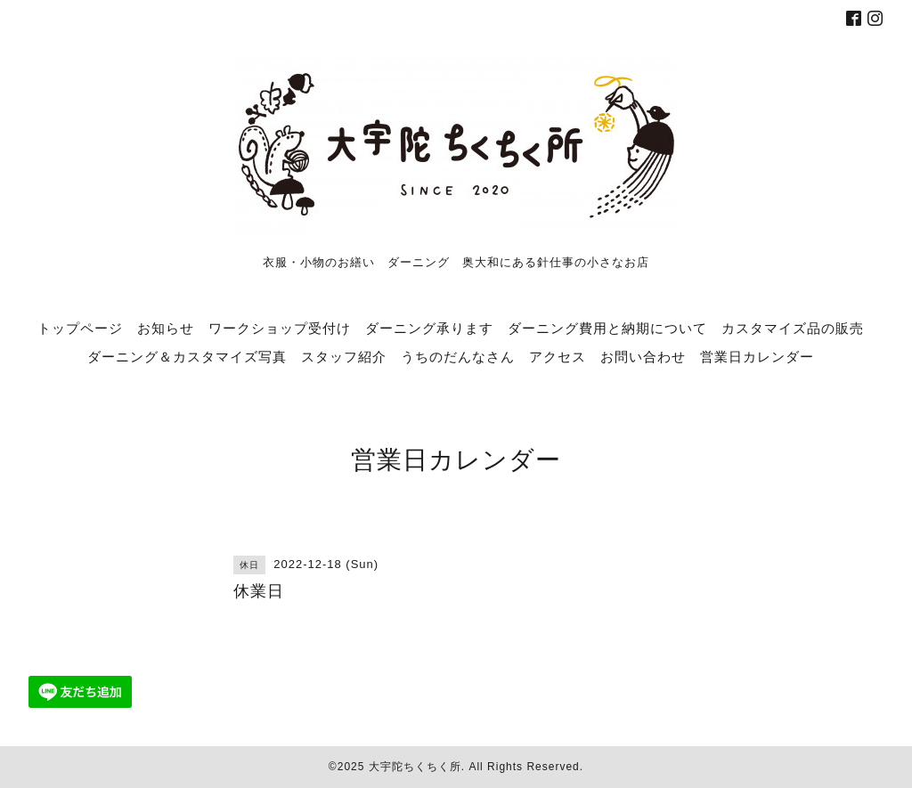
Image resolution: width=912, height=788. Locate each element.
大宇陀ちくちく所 (415, 766)
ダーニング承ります (429, 328)
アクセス (557, 356)
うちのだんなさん (458, 356)
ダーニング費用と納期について (607, 328)
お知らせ (165, 328)
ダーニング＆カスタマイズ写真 (187, 356)
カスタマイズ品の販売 (792, 328)
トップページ (80, 328)
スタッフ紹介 (344, 356)
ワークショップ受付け (279, 328)
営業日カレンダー (757, 356)
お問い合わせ (643, 356)
